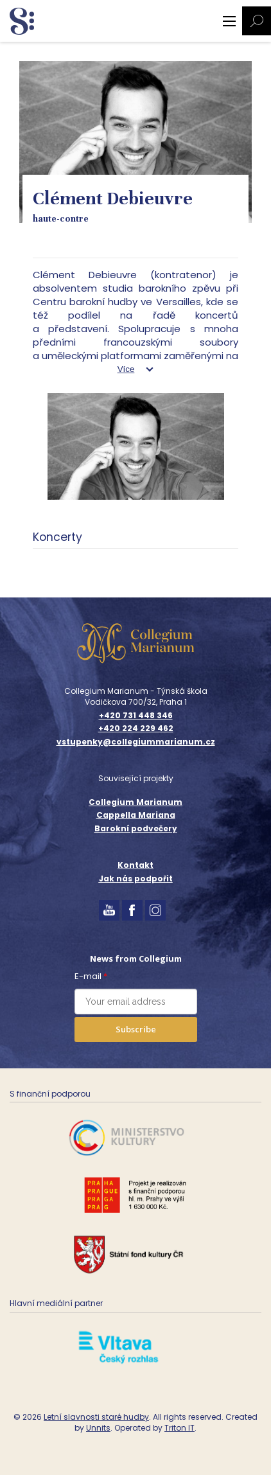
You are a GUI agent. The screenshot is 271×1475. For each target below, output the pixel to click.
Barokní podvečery (135, 828)
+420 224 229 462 (135, 728)
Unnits (98, 1427)
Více (126, 369)
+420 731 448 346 (136, 716)
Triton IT (179, 1427)
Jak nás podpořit (136, 878)
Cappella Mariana (135, 814)
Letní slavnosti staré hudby (96, 1416)
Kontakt (135, 865)
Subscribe (136, 1029)
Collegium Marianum (135, 802)
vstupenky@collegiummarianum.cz (136, 742)
